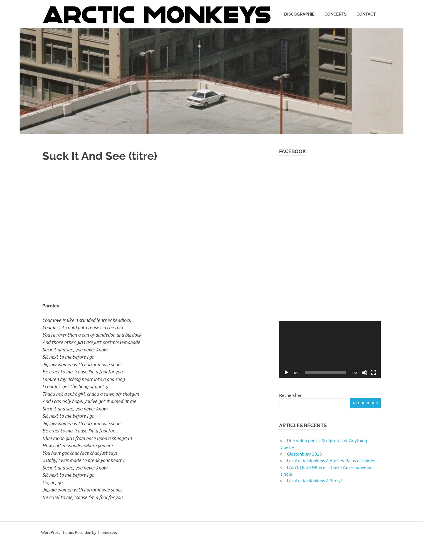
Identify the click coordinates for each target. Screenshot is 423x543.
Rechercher (290, 395)
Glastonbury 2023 (304, 453)
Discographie (299, 14)
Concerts (335, 14)
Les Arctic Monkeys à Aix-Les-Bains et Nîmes (331, 460)
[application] (330, 349)
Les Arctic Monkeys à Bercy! (314, 480)
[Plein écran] (373, 372)
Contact (366, 14)
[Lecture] (286, 372)
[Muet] (364, 372)
